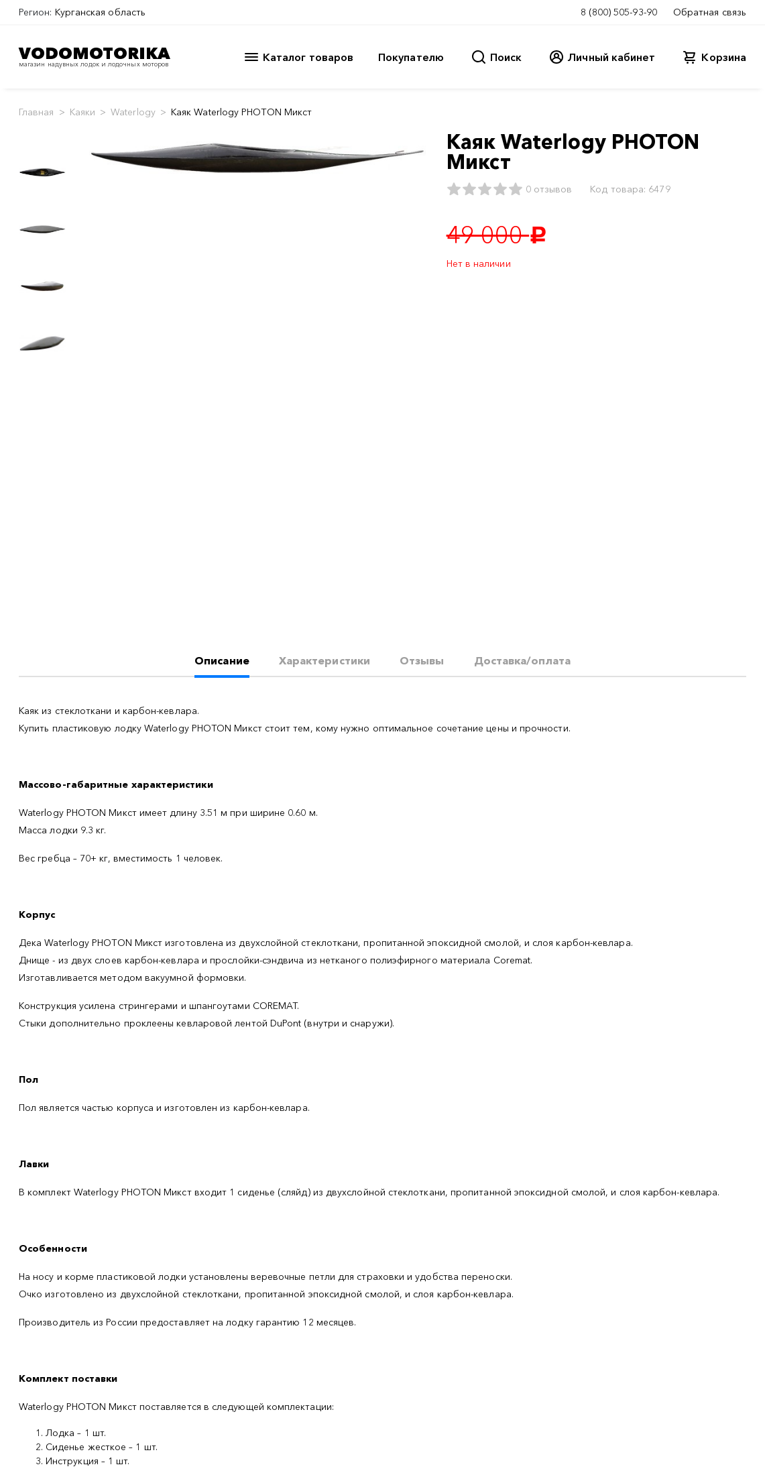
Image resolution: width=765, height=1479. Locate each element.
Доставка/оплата (522, 660)
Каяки (82, 112)
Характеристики (324, 660)
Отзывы (422, 660)
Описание (221, 660)
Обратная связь (709, 12)
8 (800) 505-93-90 (619, 12)
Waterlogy (133, 112)
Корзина (723, 57)
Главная (36, 112)
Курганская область (100, 12)
